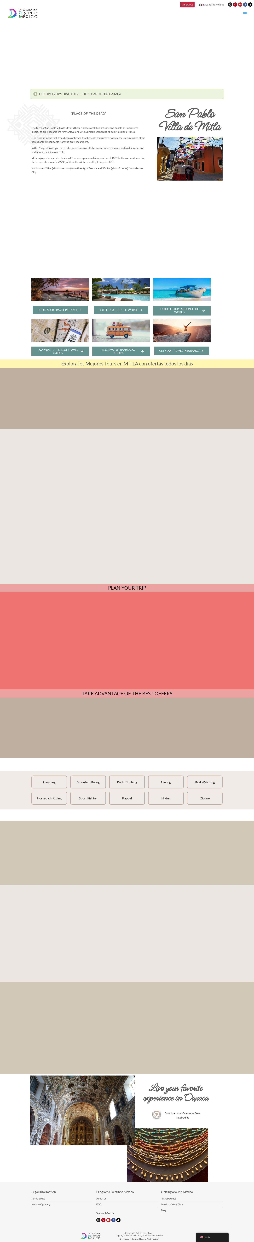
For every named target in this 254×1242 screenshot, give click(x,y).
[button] (127, 94)
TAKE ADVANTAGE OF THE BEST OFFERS (127, 693)
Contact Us (131, 1232)
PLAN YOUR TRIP (127, 588)
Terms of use (146, 1232)
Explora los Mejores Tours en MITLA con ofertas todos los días (127, 363)
